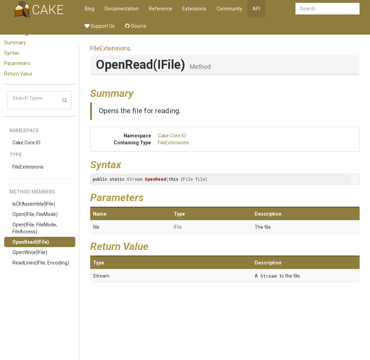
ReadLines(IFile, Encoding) (40, 263)
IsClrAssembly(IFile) (33, 204)
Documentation (122, 8)
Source (135, 26)
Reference (160, 8)
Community (229, 8)
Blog (89, 8)
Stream (268, 276)
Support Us (100, 26)
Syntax (11, 53)
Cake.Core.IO (26, 142)
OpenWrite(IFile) (29, 252)
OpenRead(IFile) (30, 242)
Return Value (18, 73)
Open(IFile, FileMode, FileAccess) (34, 228)
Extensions (194, 8)
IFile (178, 227)
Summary (15, 42)
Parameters (17, 63)
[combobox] (327, 9)
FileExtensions (28, 167)
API (256, 8)
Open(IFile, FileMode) (35, 214)
